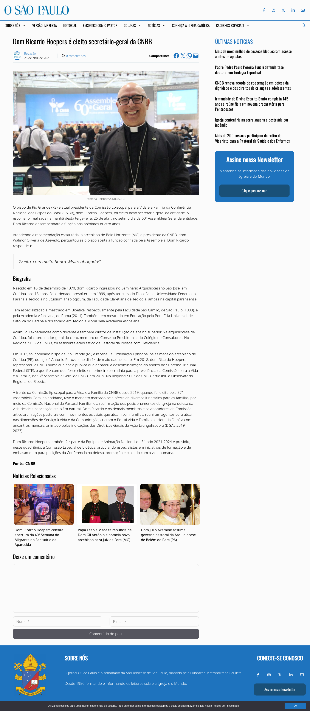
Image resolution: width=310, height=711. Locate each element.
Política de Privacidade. (226, 705)
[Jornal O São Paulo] (36, 13)
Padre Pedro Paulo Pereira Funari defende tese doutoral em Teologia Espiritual (249, 69)
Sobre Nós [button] (15, 25)
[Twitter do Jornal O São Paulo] (283, 10)
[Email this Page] (195, 55)
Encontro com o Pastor (100, 25)
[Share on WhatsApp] (189, 55)
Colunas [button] (132, 25)
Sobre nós (76, 658)
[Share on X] (183, 55)
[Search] (303, 25)
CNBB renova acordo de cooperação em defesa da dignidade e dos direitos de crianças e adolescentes (253, 85)
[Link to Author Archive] (17, 55)
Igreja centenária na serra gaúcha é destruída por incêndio (251, 122)
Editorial (69, 25)
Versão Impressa (44, 25)
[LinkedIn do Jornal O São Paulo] (293, 10)
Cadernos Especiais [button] (233, 25)
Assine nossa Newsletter (279, 689)
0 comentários (76, 56)
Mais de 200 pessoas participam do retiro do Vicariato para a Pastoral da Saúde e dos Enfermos (252, 137)
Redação (30, 53)
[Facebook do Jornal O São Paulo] (264, 10)
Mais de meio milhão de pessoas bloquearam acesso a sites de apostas (253, 53)
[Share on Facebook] (176, 55)
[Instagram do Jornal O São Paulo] (273, 10)
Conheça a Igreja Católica (191, 25)
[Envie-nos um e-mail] (302, 10)
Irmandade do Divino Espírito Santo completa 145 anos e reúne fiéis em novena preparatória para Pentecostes (251, 104)
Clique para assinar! (254, 190)
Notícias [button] (157, 25)
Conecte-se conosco (280, 658)
